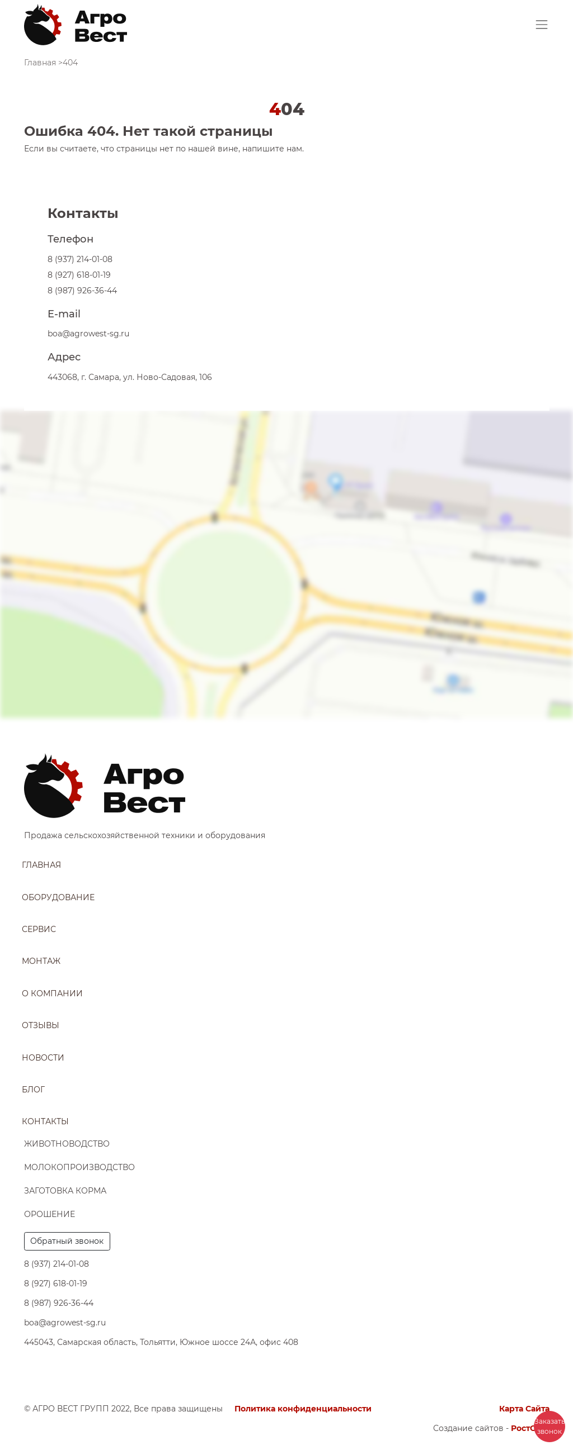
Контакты (45, 1121)
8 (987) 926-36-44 (82, 291)
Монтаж (41, 961)
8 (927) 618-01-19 (79, 275)
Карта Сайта (524, 1409)
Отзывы (40, 1025)
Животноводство (67, 1144)
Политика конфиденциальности (303, 1409)
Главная (41, 865)
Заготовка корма (65, 1191)
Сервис (39, 929)
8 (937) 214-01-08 (80, 259)
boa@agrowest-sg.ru (88, 334)
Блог (33, 1090)
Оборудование (58, 897)
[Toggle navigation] (541, 24)
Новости (43, 1058)
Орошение (49, 1214)
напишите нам (272, 149)
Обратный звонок (67, 1241)
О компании (52, 993)
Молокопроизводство (79, 1167)
